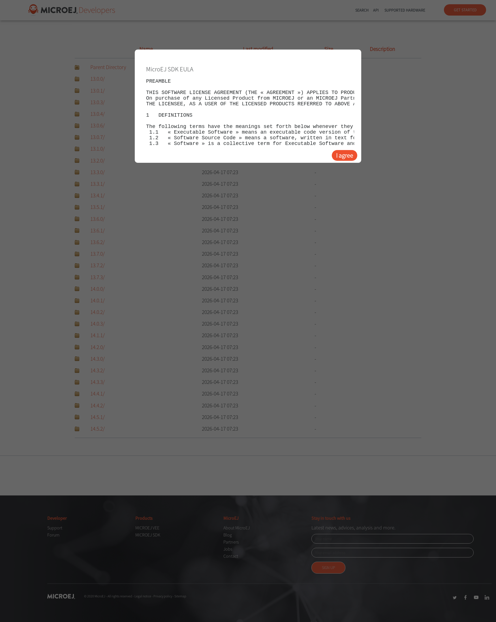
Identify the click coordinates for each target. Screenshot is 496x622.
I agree (344, 155)
